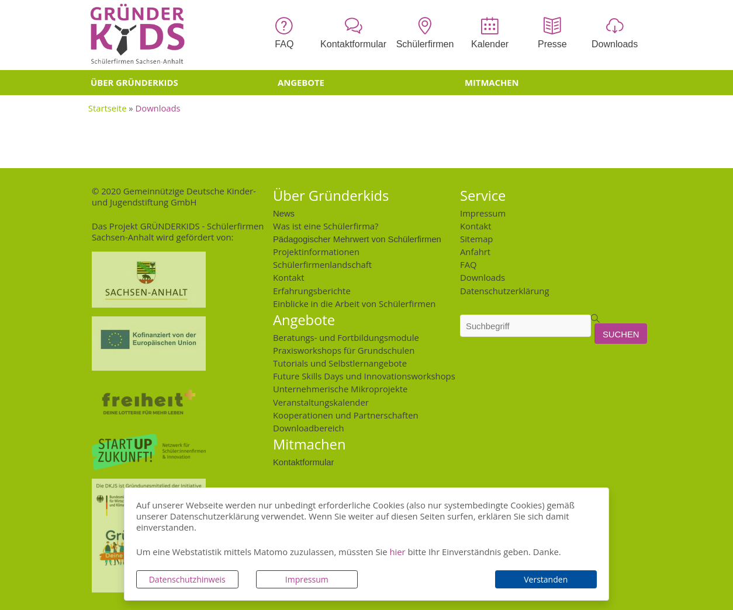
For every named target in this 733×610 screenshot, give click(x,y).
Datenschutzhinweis (187, 579)
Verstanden (546, 579)
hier (397, 551)
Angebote (301, 82)
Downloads (158, 108)
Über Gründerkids (134, 82)
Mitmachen (492, 82)
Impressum (307, 579)
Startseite (107, 108)
